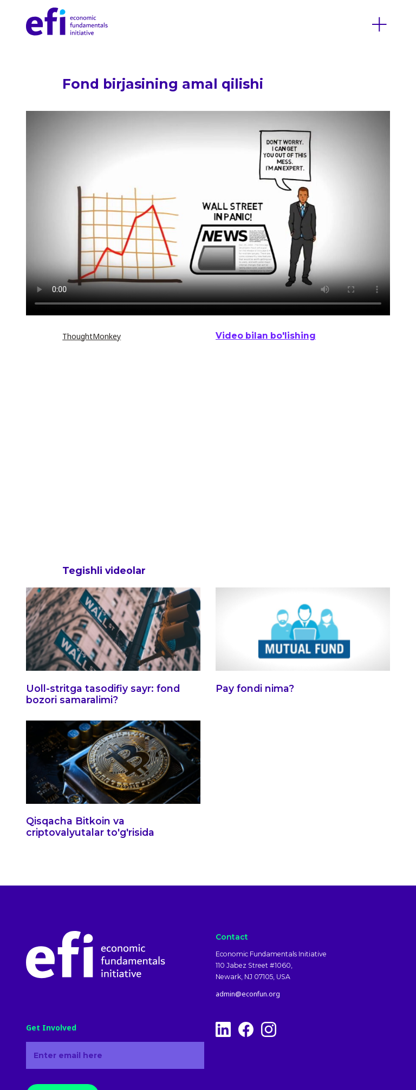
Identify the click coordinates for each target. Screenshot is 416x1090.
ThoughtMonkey (91, 336)
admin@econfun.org (248, 994)
